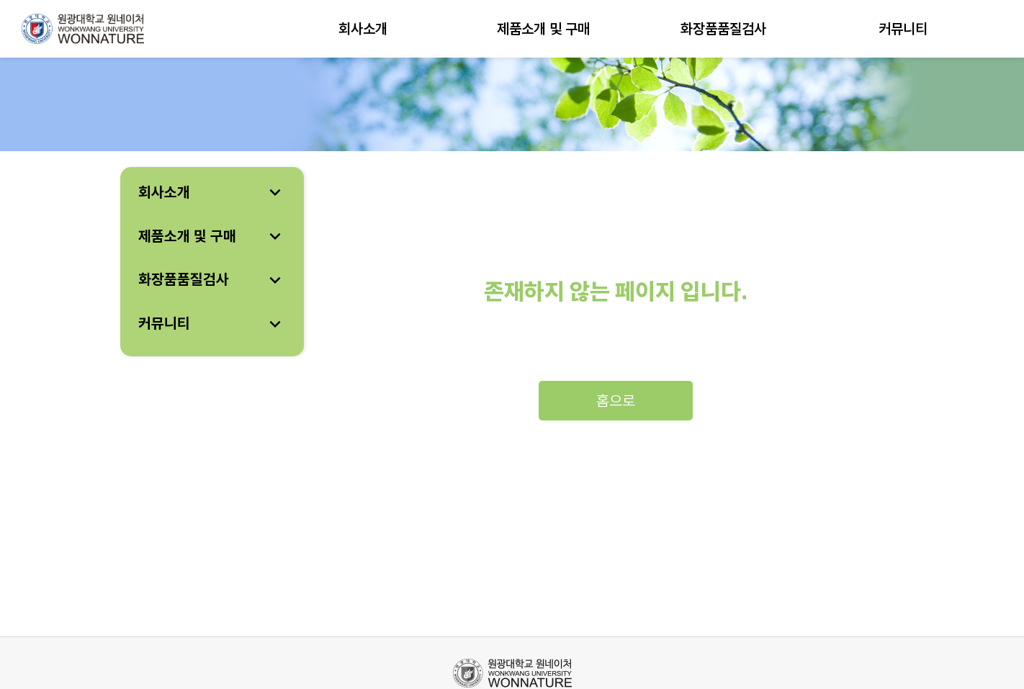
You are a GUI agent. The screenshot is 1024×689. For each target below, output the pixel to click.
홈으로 (615, 401)
